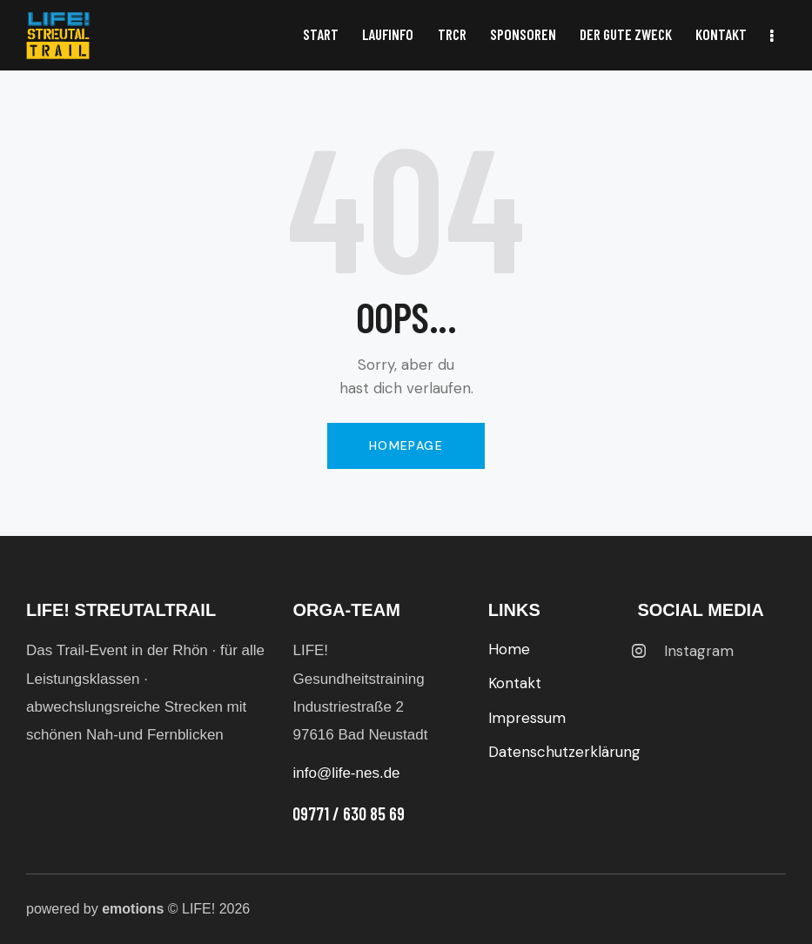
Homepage (406, 445)
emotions (133, 908)
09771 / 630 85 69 (348, 813)
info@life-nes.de (345, 773)
